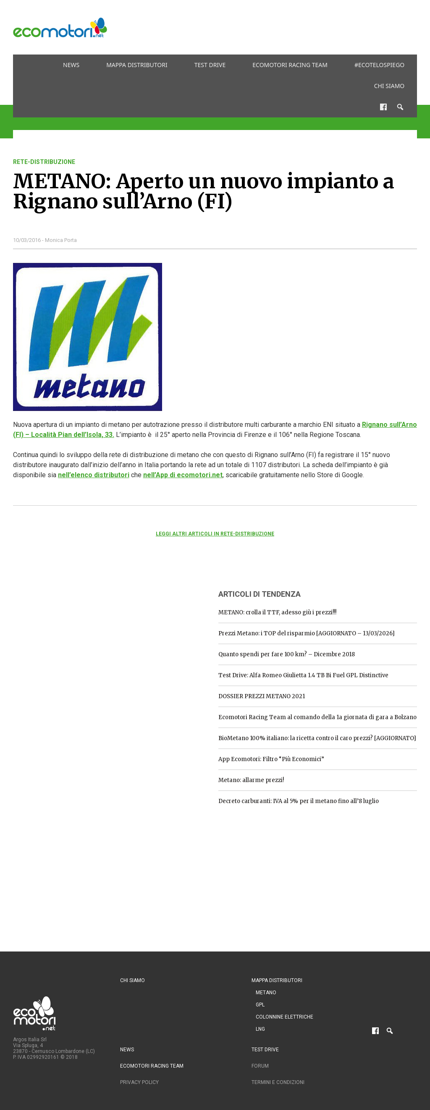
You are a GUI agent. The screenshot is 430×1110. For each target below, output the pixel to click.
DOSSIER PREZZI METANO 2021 (261, 696)
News (71, 65)
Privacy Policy (139, 1082)
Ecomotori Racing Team (290, 65)
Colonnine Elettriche (284, 1017)
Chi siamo (389, 86)
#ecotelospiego (379, 65)
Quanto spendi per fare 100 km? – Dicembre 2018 (286, 654)
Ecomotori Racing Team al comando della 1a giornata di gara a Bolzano (317, 717)
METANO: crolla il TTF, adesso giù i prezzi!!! (277, 612)
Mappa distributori (137, 65)
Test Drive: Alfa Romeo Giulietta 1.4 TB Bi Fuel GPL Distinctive (303, 675)
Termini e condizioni (278, 1082)
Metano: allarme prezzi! (251, 780)
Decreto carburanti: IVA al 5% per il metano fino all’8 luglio (298, 801)
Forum (260, 1066)
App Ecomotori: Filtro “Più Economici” (271, 759)
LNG (260, 1029)
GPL (260, 1005)
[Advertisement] (264, 27)
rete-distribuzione (44, 162)
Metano (266, 993)
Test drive (210, 65)
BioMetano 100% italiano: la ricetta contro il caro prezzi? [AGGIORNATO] (317, 738)
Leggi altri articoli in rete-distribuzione (215, 534)
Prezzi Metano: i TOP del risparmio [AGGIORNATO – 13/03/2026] (306, 633)
